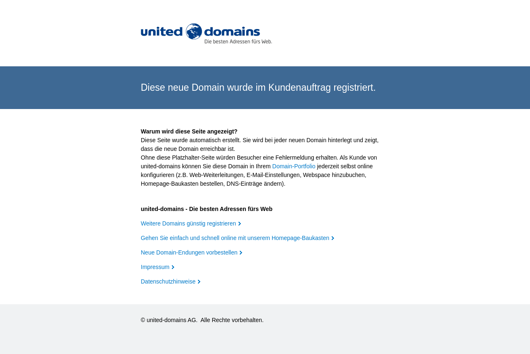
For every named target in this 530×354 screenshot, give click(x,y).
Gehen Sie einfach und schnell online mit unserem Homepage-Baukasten (235, 238)
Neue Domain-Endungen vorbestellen (189, 252)
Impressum (155, 267)
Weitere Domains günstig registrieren (188, 223)
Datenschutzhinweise (168, 281)
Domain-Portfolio (294, 166)
